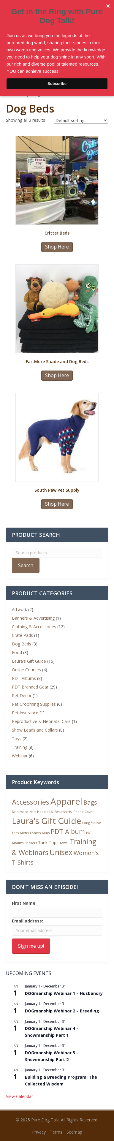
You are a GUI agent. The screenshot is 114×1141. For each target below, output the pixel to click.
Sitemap (74, 1132)
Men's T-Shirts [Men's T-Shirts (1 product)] (30, 833)
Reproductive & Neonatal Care (41, 721)
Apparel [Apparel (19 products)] (66, 801)
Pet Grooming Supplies (34, 704)
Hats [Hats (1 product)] (32, 812)
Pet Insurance (25, 713)
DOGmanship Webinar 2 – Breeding (62, 1011)
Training (19, 747)
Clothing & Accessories (34, 626)
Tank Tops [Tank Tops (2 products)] (48, 842)
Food (17, 652)
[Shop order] (81, 120)
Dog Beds (21, 644)
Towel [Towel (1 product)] (64, 843)
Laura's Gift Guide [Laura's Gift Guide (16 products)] (46, 820)
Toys (16, 738)
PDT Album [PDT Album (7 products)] (68, 831)
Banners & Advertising (33, 618)
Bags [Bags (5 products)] (90, 802)
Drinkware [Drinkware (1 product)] (20, 812)
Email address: (27, 921)
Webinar (20, 756)
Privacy (39, 1132)
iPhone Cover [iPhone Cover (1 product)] (83, 812)
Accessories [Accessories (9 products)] (30, 802)
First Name (23, 903)
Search (25, 565)
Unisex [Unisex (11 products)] (61, 852)
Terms (56, 1132)
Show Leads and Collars (35, 730)
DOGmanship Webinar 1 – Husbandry (64, 993)
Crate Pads (22, 635)
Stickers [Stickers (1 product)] (31, 843)
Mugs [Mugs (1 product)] (46, 833)
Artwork (19, 609)
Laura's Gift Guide (29, 661)
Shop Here (57, 246)
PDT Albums (24, 678)
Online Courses (26, 669)
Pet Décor (21, 695)
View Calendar (19, 1096)
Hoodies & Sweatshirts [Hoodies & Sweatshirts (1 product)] (54, 812)
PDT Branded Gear (30, 687)
